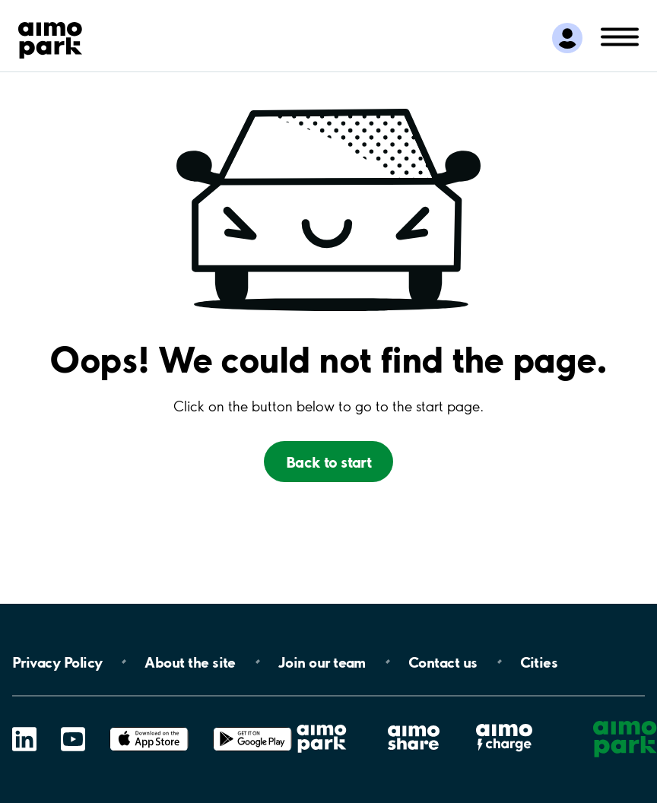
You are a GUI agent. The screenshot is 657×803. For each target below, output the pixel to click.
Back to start (329, 461)
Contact (443, 661)
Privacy (57, 661)
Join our (322, 661)
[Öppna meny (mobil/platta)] (620, 36)
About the (189, 661)
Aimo (504, 723)
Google (252, 727)
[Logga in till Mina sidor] (567, 38)
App (149, 727)
